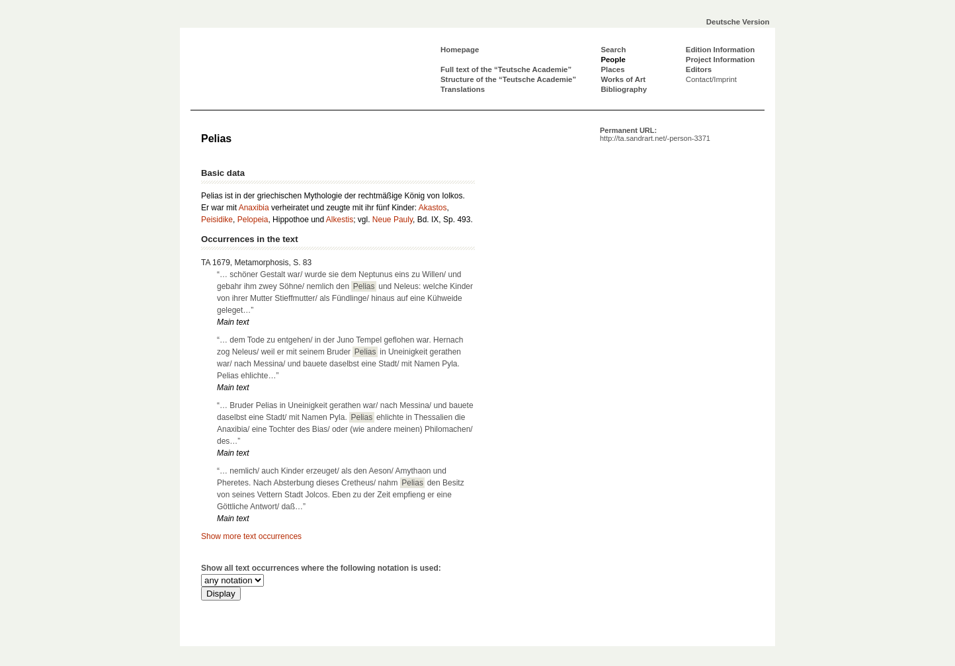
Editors (699, 69)
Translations (462, 89)
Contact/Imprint (711, 79)
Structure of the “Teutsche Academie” (508, 79)
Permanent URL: (655, 134)
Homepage (459, 50)
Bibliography (624, 89)
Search (613, 50)
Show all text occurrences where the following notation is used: (321, 568)
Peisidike (217, 219)
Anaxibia (254, 207)
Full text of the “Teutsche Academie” (505, 69)
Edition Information (720, 50)
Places (612, 69)
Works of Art (623, 79)
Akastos (433, 207)
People (613, 59)
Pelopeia (253, 219)
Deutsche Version (738, 22)
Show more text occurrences (251, 536)
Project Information (720, 59)
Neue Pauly (392, 219)
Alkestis (339, 219)
